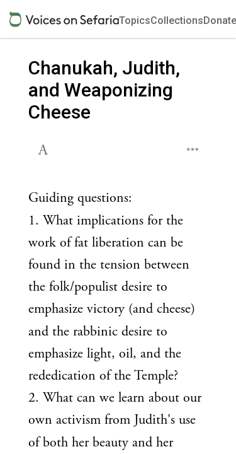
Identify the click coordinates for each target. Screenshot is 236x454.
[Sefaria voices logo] (64, 19)
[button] (44, 148)
